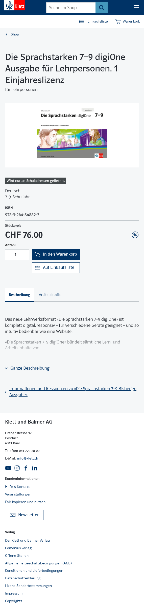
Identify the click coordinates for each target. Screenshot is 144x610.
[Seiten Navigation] (136, 7)
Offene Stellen (17, 555)
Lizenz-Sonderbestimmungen (28, 585)
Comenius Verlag (18, 548)
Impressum (13, 593)
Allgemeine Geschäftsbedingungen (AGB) (38, 563)
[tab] (19, 295)
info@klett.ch (27, 458)
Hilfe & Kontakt (17, 486)
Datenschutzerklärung (22, 578)
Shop (15, 34)
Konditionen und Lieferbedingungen (34, 570)
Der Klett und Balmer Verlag (27, 540)
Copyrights (13, 601)
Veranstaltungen (18, 494)
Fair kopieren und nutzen (25, 502)
